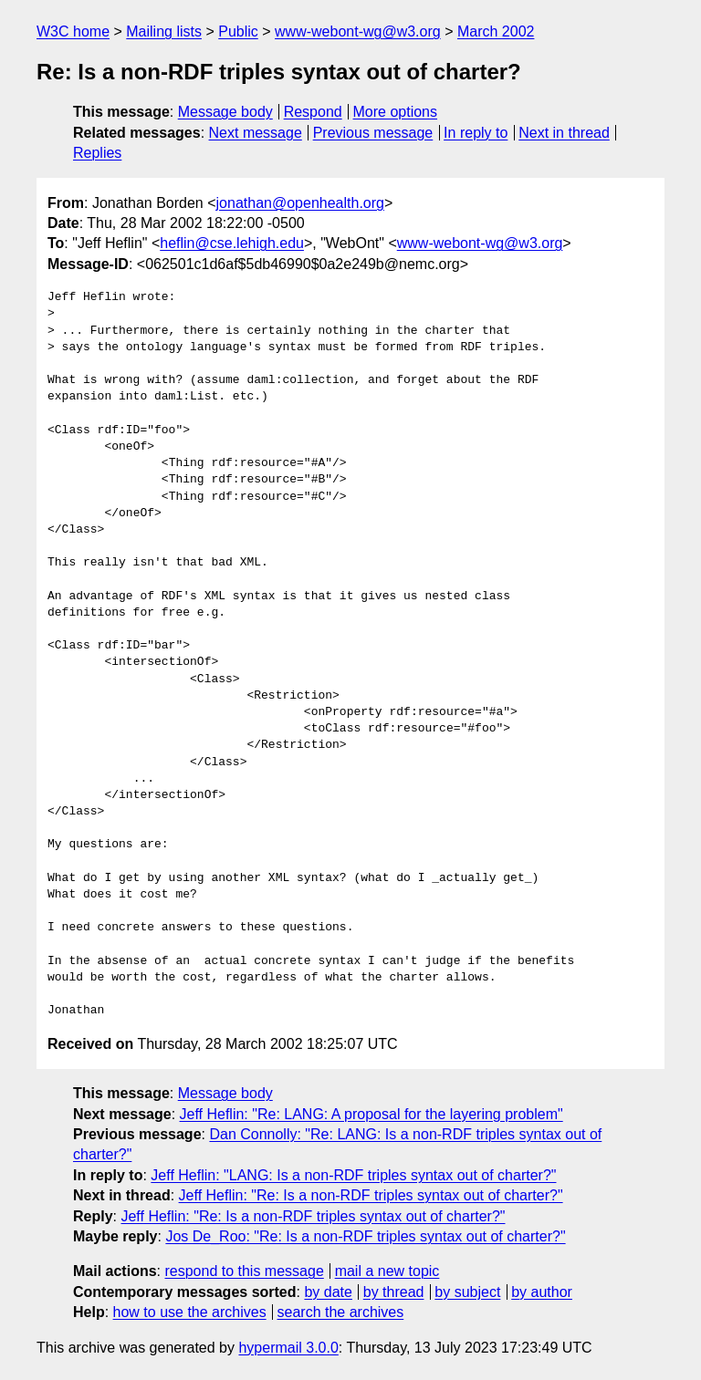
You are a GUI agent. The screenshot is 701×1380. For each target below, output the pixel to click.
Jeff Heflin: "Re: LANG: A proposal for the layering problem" (371, 1114)
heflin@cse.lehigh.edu (232, 243)
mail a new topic (387, 1271)
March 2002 (496, 31)
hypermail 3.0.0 (288, 1347)
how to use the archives (190, 1312)
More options (395, 111)
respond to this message (243, 1271)
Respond (313, 111)
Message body (225, 111)
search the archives (340, 1312)
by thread (393, 1292)
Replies (97, 153)
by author (541, 1292)
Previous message (373, 132)
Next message (255, 132)
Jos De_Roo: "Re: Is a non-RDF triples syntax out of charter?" (365, 1236)
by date (327, 1292)
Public (238, 31)
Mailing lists (164, 31)
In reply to (475, 132)
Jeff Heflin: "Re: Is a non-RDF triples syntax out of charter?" (371, 1195)
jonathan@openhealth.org (300, 203)
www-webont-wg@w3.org (358, 31)
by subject (467, 1292)
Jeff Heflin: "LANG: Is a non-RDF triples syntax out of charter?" (353, 1175)
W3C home (73, 31)
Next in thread (564, 132)
